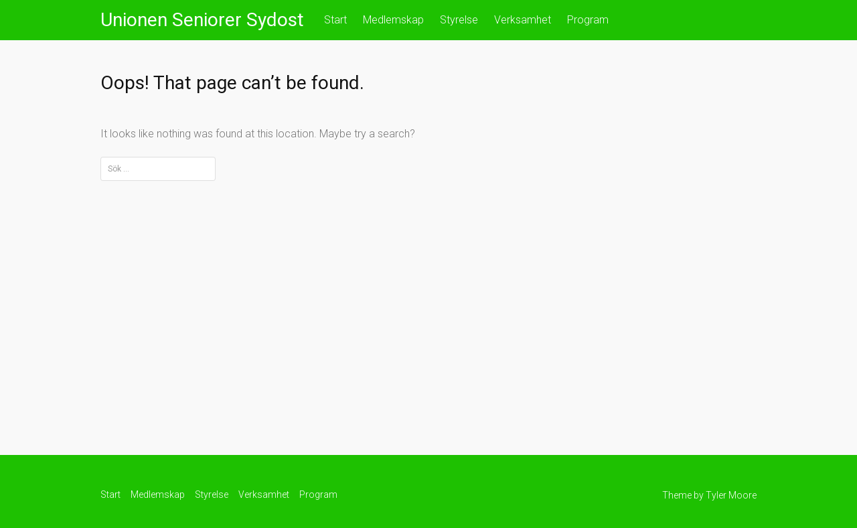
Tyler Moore (731, 495)
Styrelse (459, 19)
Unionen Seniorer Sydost (202, 20)
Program (588, 19)
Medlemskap (393, 19)
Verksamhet (522, 19)
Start (335, 19)
